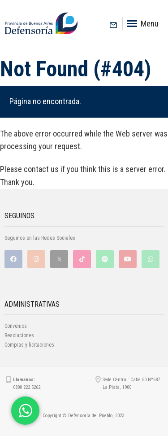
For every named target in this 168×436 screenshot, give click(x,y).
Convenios (15, 326)
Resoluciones (19, 335)
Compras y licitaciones (29, 345)
